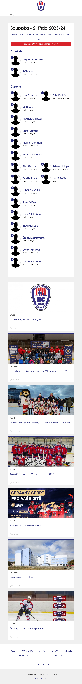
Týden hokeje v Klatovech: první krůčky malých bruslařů (38, 371)
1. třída (67, 34)
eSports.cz (50, 674)
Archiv (58, 655)
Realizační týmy (44, 44)
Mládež (68, 650)
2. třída (61, 34)
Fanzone (23, 655)
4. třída (48, 34)
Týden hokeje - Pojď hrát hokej (25, 525)
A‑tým (42, 650)
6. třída (36, 34)
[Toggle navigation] (11, 14)
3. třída (55, 34)
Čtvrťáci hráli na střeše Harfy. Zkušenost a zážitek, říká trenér (40, 422)
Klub (13, 650)
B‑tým (55, 650)
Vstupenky (27, 650)
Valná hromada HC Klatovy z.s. (26, 319)
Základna (41, 39)
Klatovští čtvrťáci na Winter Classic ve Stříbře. (33, 474)
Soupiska (27, 44)
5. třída (42, 34)
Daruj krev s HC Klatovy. (22, 577)
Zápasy (34, 44)
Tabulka (55, 44)
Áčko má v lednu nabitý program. (27, 628)
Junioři (14, 34)
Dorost (21, 34)
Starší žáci (28, 34)
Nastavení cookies (41, 678)
